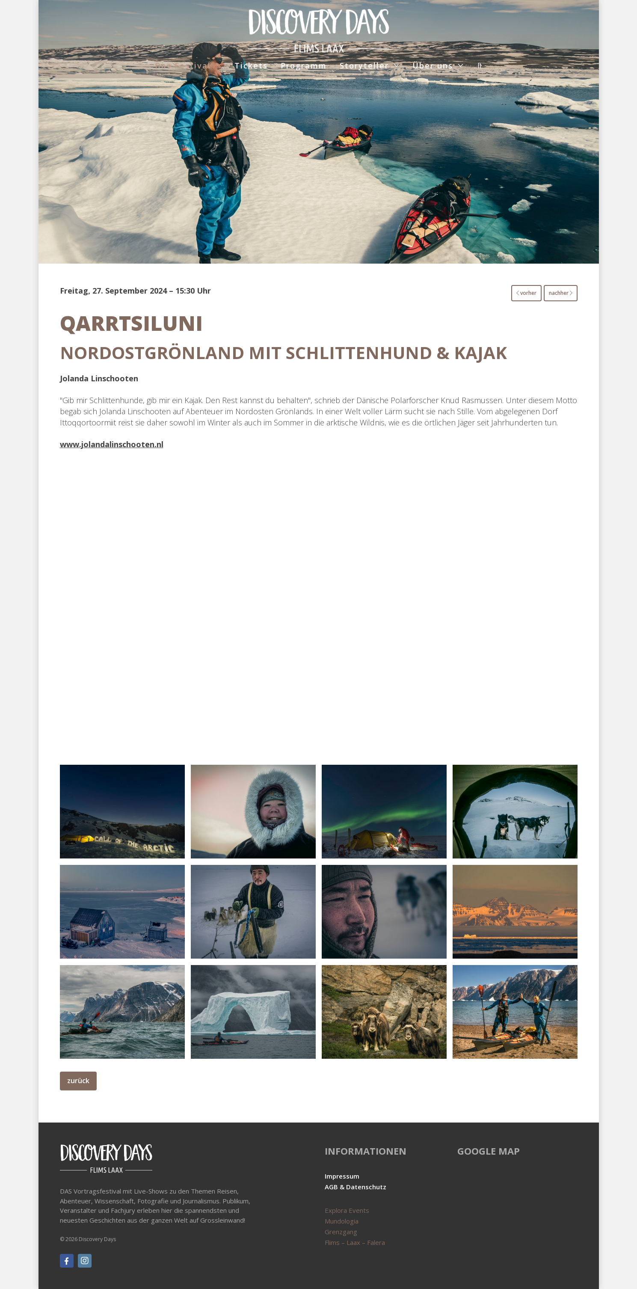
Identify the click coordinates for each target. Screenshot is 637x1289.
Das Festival (183, 65)
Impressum (342, 1176)
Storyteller (364, 65)
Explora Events (347, 1210)
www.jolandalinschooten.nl (111, 444)
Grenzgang (341, 1231)
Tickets (251, 65)
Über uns (432, 65)
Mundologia (341, 1221)
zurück (78, 1080)
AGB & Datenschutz (355, 1186)
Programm (304, 65)
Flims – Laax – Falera (355, 1242)
